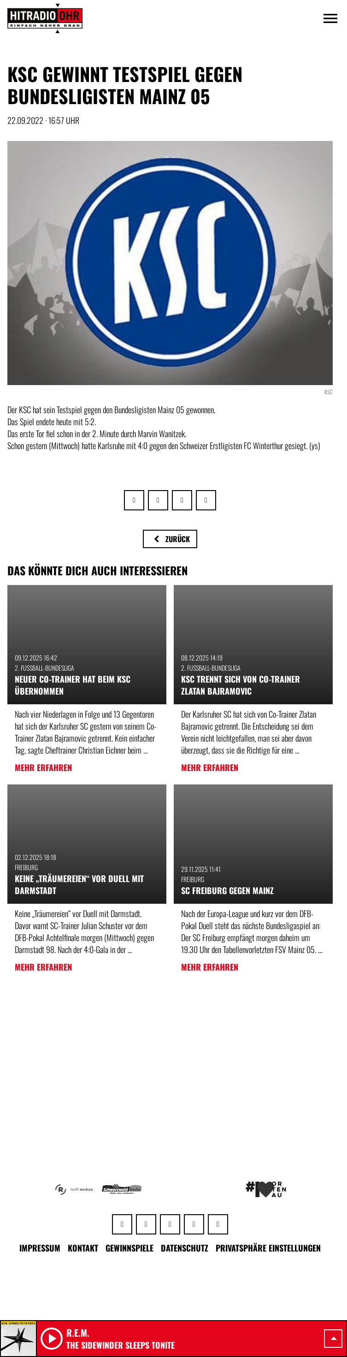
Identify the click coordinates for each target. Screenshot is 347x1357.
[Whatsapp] (122, 1224)
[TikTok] (218, 1224)
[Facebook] (146, 1224)
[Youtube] (194, 1224)
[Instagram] (170, 1224)
